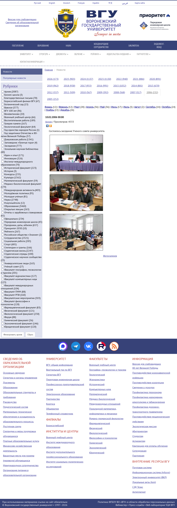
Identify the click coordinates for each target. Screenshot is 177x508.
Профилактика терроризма (147, 392)
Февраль (63, 106)
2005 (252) (52, 99)
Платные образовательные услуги (21, 441)
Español (96, 3)
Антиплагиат (139, 491)
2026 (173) (52, 78)
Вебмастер (121, 504)
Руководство (10, 402)
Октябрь (166, 106)
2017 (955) (86, 85)
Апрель (90, 106)
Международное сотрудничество (21, 465)
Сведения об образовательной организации (22, 24)
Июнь (114, 106)
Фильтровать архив (13, 334)
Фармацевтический (99, 423)
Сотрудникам (139, 450)
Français (81, 3)
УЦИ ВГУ (170, 504)
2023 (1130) (104, 78)
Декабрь (64, 109)
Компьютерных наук (100, 389)
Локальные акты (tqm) (144, 482)
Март (77, 106)
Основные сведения (14, 372)
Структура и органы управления (20, 377)
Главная (49, 69)
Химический (96, 442)
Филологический (98, 433)
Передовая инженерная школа (63, 379)
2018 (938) (69, 85)
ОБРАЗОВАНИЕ (43, 45)
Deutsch (66, 3)
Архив (48, 121)
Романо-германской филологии (106, 418)
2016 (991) (102, 85)
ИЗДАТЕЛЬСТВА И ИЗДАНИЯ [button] (119, 54)
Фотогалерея (110, 255)
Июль (126, 106)
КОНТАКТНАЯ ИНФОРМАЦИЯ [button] (32, 61)
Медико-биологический (102, 398)
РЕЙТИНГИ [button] (96, 54)
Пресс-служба (136, 504)
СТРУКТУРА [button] (44, 54)
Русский (37, 3)
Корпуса (50, 403)
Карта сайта (140, 3)
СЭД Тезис (137, 487)
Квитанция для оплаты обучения (150, 445)
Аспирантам (138, 441)
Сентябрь (151, 106)
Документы (9, 382)
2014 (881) (137, 85)
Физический (95, 428)
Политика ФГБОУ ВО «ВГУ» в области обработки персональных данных (136, 501)
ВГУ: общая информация (59, 364)
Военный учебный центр (59, 437)
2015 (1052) (119, 85)
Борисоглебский (55, 425)
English (52, 3)
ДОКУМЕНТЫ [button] (62, 54)
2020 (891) (155, 78)
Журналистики (97, 379)
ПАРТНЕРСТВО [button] (143, 54)
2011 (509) (69, 92)
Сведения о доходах (143, 387)
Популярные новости (14, 77)
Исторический (96, 384)
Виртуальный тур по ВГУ (59, 369)
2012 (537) (52, 92)
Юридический (96, 452)
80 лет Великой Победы (145, 367)
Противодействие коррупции (148, 382)
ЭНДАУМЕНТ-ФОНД (159, 45)
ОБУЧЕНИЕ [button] (79, 54)
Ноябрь (50, 109)
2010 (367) (86, 92)
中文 (110, 3)
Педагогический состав (15, 406)
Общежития (52, 408)
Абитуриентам (139, 431)
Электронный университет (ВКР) (149, 477)
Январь (48, 106)
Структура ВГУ (53, 374)
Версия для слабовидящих (22, 19)
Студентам (137, 436)
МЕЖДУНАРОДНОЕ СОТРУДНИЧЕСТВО (101, 45)
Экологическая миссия (144, 426)
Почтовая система (142, 467)
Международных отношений (104, 403)
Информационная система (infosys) (151, 472)
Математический (98, 394)
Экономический (97, 447)
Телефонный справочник (59, 413)
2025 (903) (69, 78)
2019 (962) (52, 85)
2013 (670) (153, 85)
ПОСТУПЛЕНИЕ (18, 45)
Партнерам (138, 455)
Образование (10, 387)
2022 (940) (122, 78)
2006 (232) (152, 92)
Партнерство (53, 398)
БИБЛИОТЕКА (134, 45)
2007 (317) (135, 92)
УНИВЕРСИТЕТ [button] (26, 54)
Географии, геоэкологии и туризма (107, 369)
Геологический (97, 374)
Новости (7, 71)
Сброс (30, 334)
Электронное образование (60, 394)
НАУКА (68, 45)
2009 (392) (102, 92)
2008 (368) (119, 92)
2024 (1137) (86, 78)
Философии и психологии (103, 437)
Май (102, 106)
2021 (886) (138, 78)
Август (137, 106)
